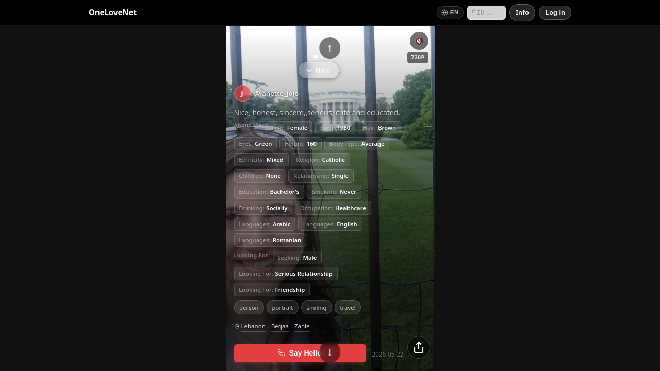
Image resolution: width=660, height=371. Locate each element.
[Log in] (555, 13)
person (249, 307)
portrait (282, 307)
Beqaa (280, 326)
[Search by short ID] (486, 13)
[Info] (522, 12)
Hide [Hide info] (318, 70)
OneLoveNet (113, 12)
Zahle (302, 326)
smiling (316, 307)
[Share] (418, 347)
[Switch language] (450, 12)
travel (347, 307)
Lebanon (253, 326)
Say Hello (300, 353)
